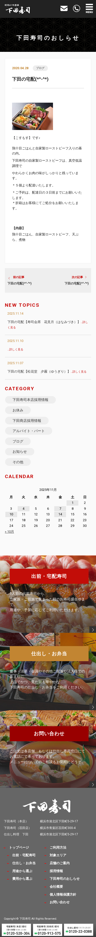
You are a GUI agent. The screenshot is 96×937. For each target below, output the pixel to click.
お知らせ (20, 451)
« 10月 (9, 531)
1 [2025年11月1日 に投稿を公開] (72, 503)
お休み (18, 410)
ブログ (40, 68)
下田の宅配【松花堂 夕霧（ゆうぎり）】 (47, 371)
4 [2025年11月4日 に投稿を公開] (23, 509)
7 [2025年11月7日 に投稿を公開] (60, 509)
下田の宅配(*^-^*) (19, 283)
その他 (18, 462)
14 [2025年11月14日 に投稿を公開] (60, 514)
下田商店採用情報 (27, 421)
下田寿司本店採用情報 (30, 400)
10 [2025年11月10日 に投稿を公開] (11, 514)
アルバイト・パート (29, 431)
